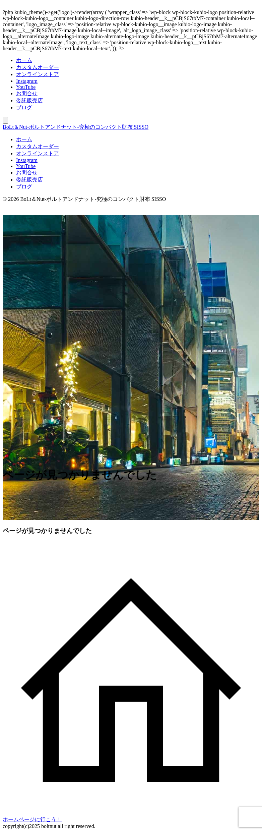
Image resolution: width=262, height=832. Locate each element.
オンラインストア (37, 74)
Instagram (27, 81)
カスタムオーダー (37, 67)
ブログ (24, 107)
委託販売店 (29, 100)
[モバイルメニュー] (5, 120)
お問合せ (27, 93)
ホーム (24, 60)
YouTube (26, 87)
